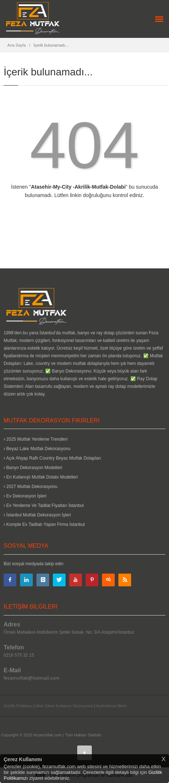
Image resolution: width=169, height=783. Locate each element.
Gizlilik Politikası (18, 706)
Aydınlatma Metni (111, 706)
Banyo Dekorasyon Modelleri (33, 467)
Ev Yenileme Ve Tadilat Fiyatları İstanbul (44, 505)
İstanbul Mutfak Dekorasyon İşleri (37, 515)
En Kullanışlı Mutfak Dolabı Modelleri (41, 477)
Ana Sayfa (16, 45)
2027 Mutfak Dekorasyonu (30, 486)
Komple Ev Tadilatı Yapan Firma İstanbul (44, 524)
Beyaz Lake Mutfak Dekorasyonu (37, 448)
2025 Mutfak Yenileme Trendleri (35, 439)
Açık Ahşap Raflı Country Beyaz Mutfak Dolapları (52, 458)
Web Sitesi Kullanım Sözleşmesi (64, 706)
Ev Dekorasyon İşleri (25, 496)
